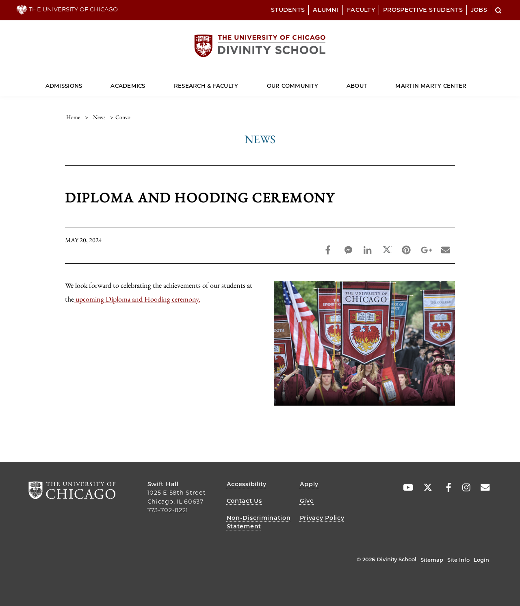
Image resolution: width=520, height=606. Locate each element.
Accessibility (246, 484)
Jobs (479, 9)
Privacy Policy (322, 517)
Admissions (64, 86)
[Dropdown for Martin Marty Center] (466, 82)
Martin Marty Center (430, 86)
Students (288, 9)
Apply (309, 484)
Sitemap (431, 559)
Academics (127, 86)
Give (307, 500)
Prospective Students (423, 9)
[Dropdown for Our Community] (318, 82)
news (99, 117)
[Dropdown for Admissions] (82, 82)
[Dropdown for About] (367, 82)
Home (73, 117)
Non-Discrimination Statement (259, 522)
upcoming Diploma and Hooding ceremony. (137, 299)
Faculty (361, 9)
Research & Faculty (206, 86)
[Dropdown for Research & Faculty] (238, 82)
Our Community (292, 86)
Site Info (458, 559)
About (357, 86)
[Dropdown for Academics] (145, 82)
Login (481, 559)
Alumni (326, 9)
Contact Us (244, 500)
